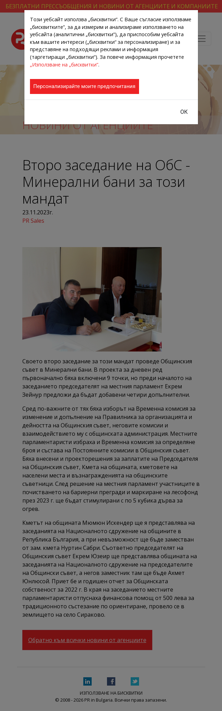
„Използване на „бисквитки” (64, 64)
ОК (183, 112)
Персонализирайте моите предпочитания (84, 86)
